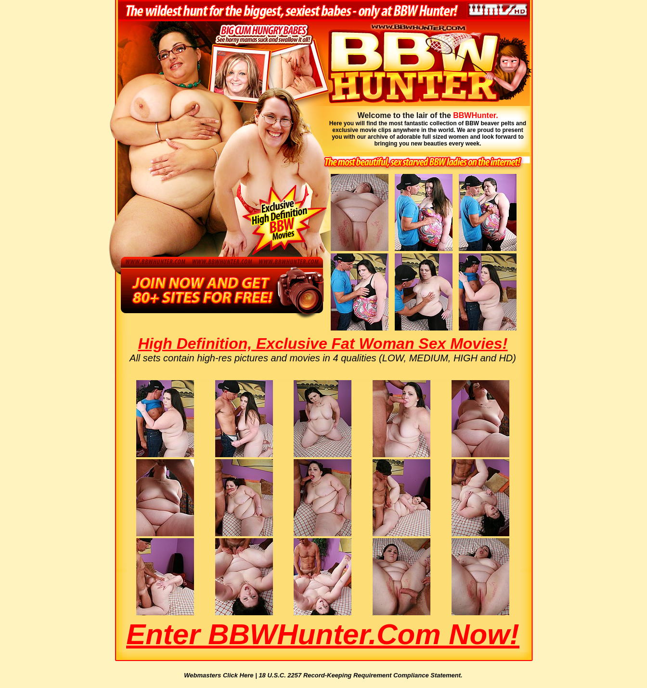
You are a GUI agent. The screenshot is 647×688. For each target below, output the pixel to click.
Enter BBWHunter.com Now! (322, 634)
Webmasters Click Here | (221, 675)
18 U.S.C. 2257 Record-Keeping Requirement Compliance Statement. (360, 675)
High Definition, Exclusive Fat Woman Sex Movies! (323, 343)
